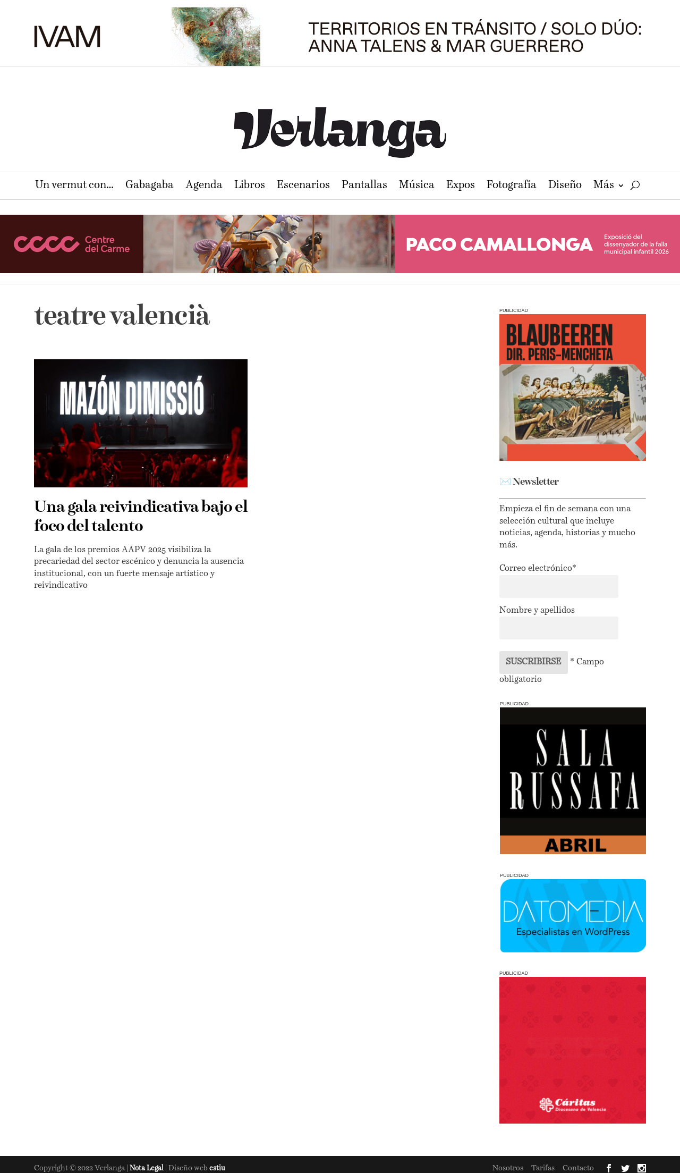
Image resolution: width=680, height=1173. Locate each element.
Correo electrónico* (537, 568)
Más (603, 186)
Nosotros (507, 1168)
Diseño (565, 186)
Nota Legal (147, 1168)
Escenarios (303, 186)
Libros (249, 186)
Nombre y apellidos (537, 610)
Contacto (578, 1168)
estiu (217, 1168)
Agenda (204, 186)
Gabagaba (149, 186)
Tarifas (543, 1168)
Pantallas (364, 186)
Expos (460, 186)
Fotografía (512, 186)
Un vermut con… (74, 186)
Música (417, 186)
